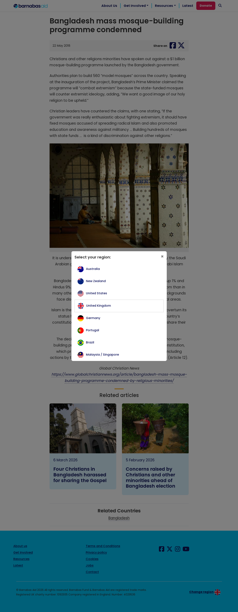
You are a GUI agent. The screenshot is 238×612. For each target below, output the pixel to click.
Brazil (90, 342)
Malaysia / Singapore (102, 354)
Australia (93, 269)
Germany (93, 318)
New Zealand (96, 281)
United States (96, 293)
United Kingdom (98, 305)
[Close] (162, 256)
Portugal (92, 330)
